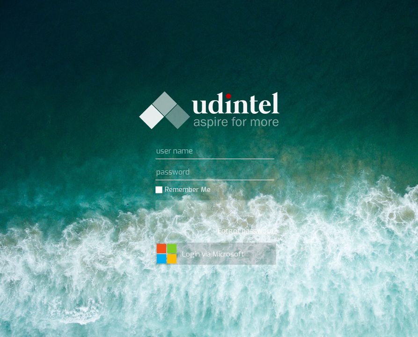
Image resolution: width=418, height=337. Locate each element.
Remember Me (188, 189)
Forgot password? (247, 230)
